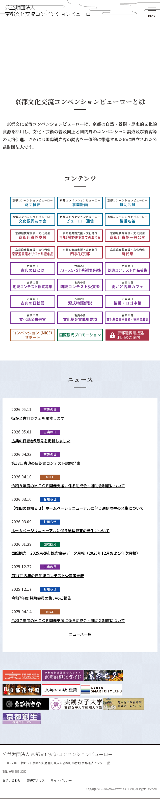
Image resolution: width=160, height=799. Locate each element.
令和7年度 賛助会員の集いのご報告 (41, 598)
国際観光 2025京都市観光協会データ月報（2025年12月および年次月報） (75, 553)
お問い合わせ (12, 780)
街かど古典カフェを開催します (37, 418)
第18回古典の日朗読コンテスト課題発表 (45, 463)
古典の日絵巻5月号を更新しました (40, 440)
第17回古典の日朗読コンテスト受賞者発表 (47, 575)
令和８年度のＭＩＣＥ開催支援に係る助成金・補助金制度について (68, 485)
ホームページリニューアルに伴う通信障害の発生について (60, 530)
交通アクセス (36, 780)
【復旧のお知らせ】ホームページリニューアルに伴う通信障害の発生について (77, 508)
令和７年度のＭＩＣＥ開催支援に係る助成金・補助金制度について (68, 620)
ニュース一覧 (80, 634)
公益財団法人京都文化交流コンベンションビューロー (50, 10)
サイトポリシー (61, 780)
